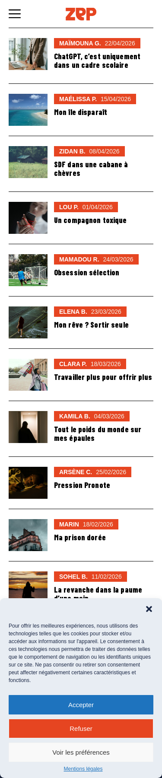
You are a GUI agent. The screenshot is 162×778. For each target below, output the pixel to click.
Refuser (81, 728)
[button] (149, 609)
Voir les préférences (81, 752)
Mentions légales (83, 769)
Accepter (81, 704)
